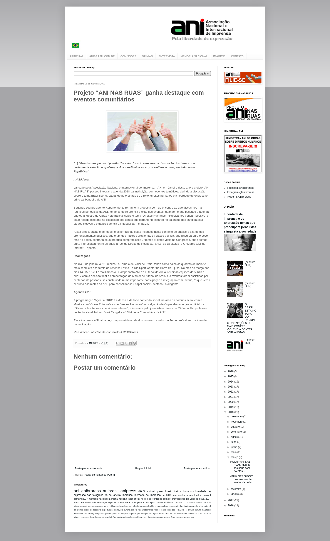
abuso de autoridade (85, 502)
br (153, 506)
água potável (164, 517)
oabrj (91, 513)
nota (134, 502)
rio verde (199, 513)
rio (187, 498)
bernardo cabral (144, 506)
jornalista (180, 510)
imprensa (127, 495)
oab (89, 495)
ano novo (100, 506)
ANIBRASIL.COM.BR (102, 56)
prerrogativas (178, 498)
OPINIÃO (147, 56)
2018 (231, 412)
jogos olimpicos (168, 510)
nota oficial (134, 498)
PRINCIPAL (77, 56)
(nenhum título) (250, 264)
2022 (231, 391)
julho (234, 441)
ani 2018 (166, 495)
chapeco (159, 506)
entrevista (118, 510)
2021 (231, 396)
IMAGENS (219, 56)
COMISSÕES (128, 56)
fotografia (97, 495)
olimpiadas (100, 513)
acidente (191, 502)
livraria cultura (194, 510)
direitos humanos (183, 491)
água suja (189, 517)
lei (186, 510)
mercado (78, 513)
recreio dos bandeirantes (170, 513)
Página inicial (143, 468)
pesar (133, 513)
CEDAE (178, 502)
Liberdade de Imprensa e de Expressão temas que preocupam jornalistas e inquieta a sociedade (240, 222)
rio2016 (207, 513)
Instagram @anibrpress (240, 192)
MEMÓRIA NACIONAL (194, 56)
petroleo (141, 513)
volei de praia (197, 498)
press (160, 491)
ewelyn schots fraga (133, 510)
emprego (102, 502)
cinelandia (181, 506)
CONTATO (237, 56)
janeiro (235, 493)
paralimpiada (111, 513)
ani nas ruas (89, 506)
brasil (168, 491)
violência (168, 502)
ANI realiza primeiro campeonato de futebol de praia (241, 479)
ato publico (110, 506)
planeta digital (151, 513)
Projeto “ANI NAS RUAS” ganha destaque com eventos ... (240, 466)
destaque (190, 506)
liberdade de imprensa (147, 495)
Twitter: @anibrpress (239, 196)
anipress (128, 491)
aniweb (151, 491)
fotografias (148, 510)
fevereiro (236, 488)
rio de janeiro (113, 495)
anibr (141, 491)
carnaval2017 (81, 498)
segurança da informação (110, 517)
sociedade (127, 517)
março (235, 457)
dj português (107, 510)
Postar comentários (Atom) (99, 474)
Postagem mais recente (88, 468)
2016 (231, 505)
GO (184, 502)
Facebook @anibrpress (240, 187)
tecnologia (148, 517)
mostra (120, 502)
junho (234, 447)
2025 (231, 376)
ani (76, 491)
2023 (231, 386)
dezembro (237, 416)
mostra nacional (186, 495)
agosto (235, 436)
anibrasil (110, 491)
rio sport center (154, 502)
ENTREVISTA (167, 56)
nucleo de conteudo (151, 498)
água (155, 517)
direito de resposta (92, 510)
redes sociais (188, 513)
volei (198, 495)
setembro (236, 431)
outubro (235, 426)
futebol (157, 510)
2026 (231, 371)
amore (199, 502)
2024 (231, 381)
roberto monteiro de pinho (86, 517)
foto (174, 495)
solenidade (137, 517)
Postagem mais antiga (197, 468)
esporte (112, 502)
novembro (237, 421)
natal (127, 502)
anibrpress (91, 491)
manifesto (206, 510)
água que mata (178, 517)
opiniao (167, 498)
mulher (85, 513)
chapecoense (169, 506)
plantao (141, 502)
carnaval (206, 495)
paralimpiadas (124, 513)
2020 (231, 401)
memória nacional (118, 498)
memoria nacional (98, 498)
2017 (208, 498)
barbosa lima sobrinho (126, 506)
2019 (231, 407)
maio (234, 452)
